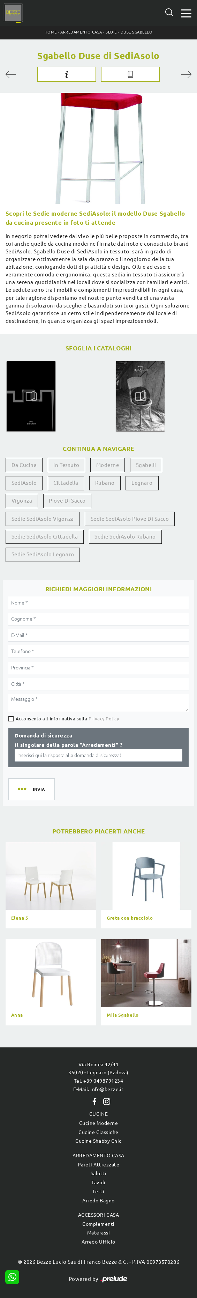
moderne (107, 465)
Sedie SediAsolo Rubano (125, 537)
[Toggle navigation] (186, 12)
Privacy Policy (104, 718)
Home (51, 32)
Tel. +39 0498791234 (98, 1081)
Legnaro (142, 483)
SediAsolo (24, 483)
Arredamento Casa (81, 32)
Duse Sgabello (137, 32)
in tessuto (66, 465)
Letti (99, 1191)
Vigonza (22, 501)
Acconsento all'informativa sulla (67, 718)
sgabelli (146, 465)
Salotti (99, 1173)
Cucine (98, 1114)
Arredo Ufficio (98, 1242)
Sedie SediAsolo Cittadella (45, 537)
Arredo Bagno (98, 1200)
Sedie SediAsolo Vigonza (43, 519)
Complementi (98, 1224)
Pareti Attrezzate (99, 1164)
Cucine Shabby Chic (98, 1141)
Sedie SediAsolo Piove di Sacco (130, 519)
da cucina (24, 465)
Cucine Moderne (98, 1123)
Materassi (98, 1233)
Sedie (111, 32)
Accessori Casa (98, 1215)
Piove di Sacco (67, 501)
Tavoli (98, 1182)
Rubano (105, 483)
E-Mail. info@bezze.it (98, 1089)
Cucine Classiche (98, 1132)
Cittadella (65, 483)
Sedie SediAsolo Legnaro (43, 554)
